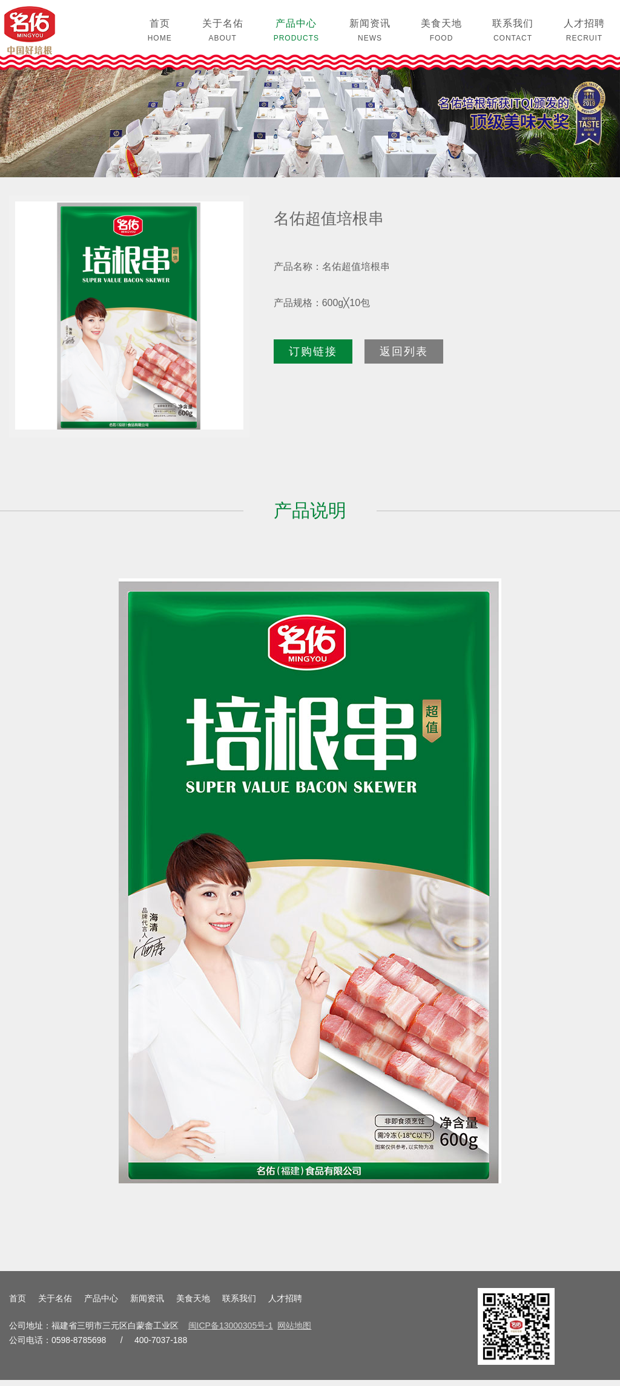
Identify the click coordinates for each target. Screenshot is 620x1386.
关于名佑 (55, 1304)
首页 (17, 1304)
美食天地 (193, 1304)
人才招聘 (285, 1304)
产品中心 (101, 1304)
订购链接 (313, 357)
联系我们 (239, 1304)
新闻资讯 (147, 1304)
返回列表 (404, 357)
